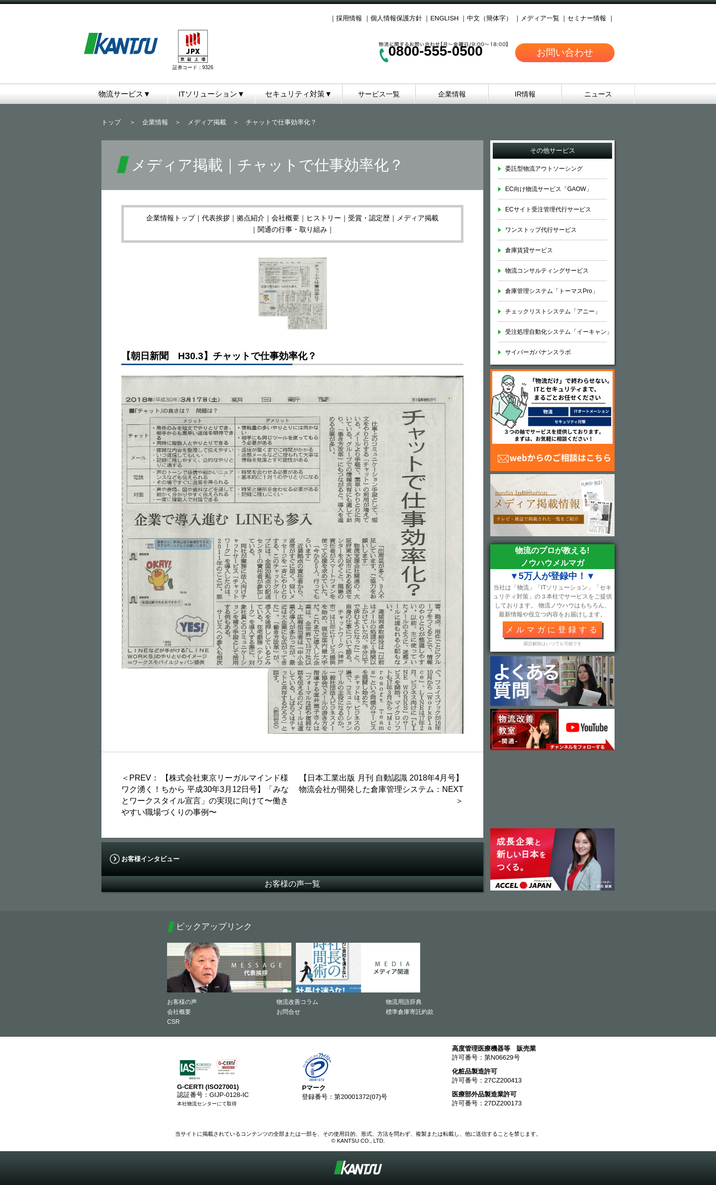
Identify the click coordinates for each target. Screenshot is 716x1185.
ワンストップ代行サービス (541, 229)
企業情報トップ (170, 218)
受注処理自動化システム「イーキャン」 (559, 331)
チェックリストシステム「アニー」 (553, 311)
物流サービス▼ (124, 94)
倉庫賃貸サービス (529, 250)
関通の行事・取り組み (292, 229)
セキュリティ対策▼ (298, 94)
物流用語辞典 (404, 1001)
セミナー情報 (586, 18)
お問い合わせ (565, 52)
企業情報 (452, 94)
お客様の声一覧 (292, 884)
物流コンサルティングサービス (547, 270)
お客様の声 (182, 1001)
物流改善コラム (297, 1001)
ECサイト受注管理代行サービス (548, 209)
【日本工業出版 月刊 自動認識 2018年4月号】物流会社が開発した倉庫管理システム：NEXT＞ (381, 789)
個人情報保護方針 (396, 18)
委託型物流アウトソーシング (544, 168)
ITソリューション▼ (212, 94)
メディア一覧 (540, 18)
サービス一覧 (379, 94)
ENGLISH (444, 18)
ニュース (598, 94)
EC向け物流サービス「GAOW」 (548, 189)
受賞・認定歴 (369, 218)
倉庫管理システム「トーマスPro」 (551, 291)
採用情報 (349, 18)
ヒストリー (323, 218)
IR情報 (525, 94)
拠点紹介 (251, 218)
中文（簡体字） (489, 18)
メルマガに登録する (553, 629)
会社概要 (285, 218)
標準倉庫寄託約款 (410, 1011)
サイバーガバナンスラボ (538, 352)
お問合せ (288, 1011)
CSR (173, 1021)
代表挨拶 (216, 218)
